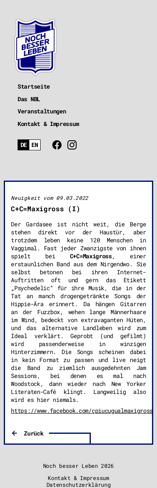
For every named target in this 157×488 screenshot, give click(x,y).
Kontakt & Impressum (48, 124)
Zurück (33, 433)
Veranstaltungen (42, 111)
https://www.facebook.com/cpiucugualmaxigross (82, 411)
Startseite (34, 86)
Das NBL (29, 99)
